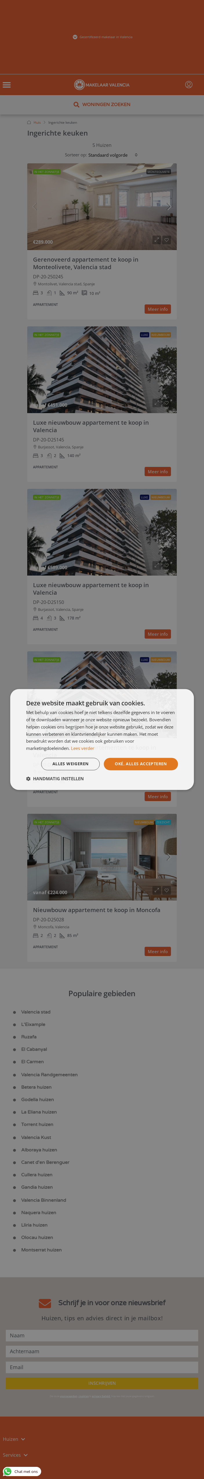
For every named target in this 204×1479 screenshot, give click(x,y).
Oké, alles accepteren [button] (141, 764)
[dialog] (102, 739)
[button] (55, 778)
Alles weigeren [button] (70, 764)
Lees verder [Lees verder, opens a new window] (82, 748)
